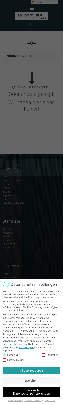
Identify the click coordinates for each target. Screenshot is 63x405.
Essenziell (10, 354)
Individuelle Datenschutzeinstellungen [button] (31, 389)
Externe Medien (14, 359)
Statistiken (50, 354)
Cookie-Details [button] (16, 397)
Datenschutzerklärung (15, 344)
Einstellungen (26, 347)
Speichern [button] (31, 378)
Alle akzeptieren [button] (31, 369)
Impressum (48, 397)
